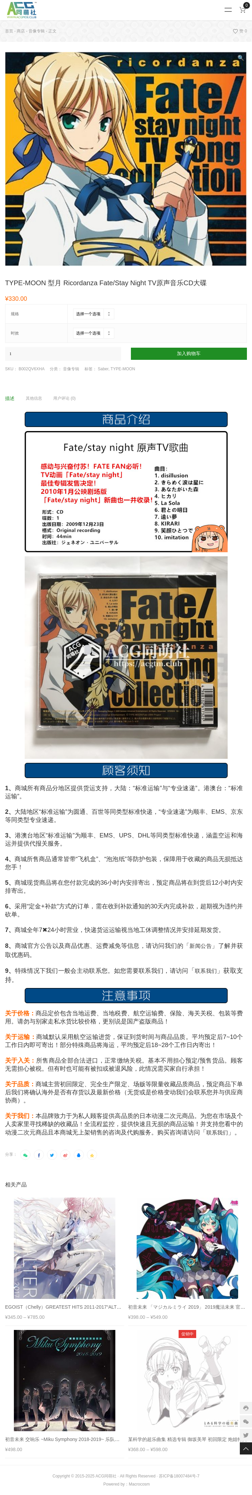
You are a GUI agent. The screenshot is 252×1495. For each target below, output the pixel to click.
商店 (21, 31)
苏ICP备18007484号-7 (179, 1476)
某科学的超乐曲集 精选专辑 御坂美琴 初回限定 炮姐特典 (187, 1439)
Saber (103, 369)
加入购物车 (189, 353)
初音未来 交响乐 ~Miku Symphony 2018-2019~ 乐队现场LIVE (70, 1439)
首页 (9, 31)
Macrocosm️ (139, 1484)
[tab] (15, 398)
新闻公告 (200, 946)
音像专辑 (36, 31)
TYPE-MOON (123, 369)
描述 (10, 398)
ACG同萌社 (105, 1476)
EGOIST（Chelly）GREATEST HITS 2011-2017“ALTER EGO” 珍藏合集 (81, 1307)
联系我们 (206, 971)
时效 (15, 333)
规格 (15, 314)
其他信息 (34, 398)
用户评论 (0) (64, 398)
